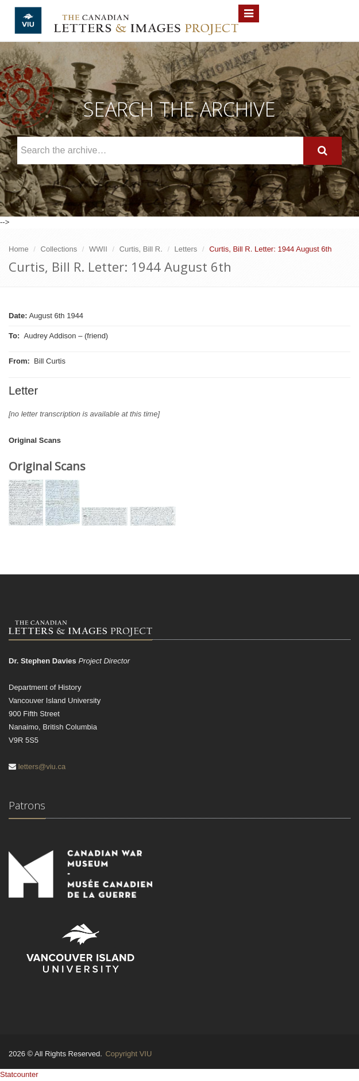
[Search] (322, 151)
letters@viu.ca (42, 766)
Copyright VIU (128, 1053)
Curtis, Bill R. (141, 249)
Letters (186, 249)
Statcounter (19, 1074)
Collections (59, 249)
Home (19, 249)
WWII (98, 249)
